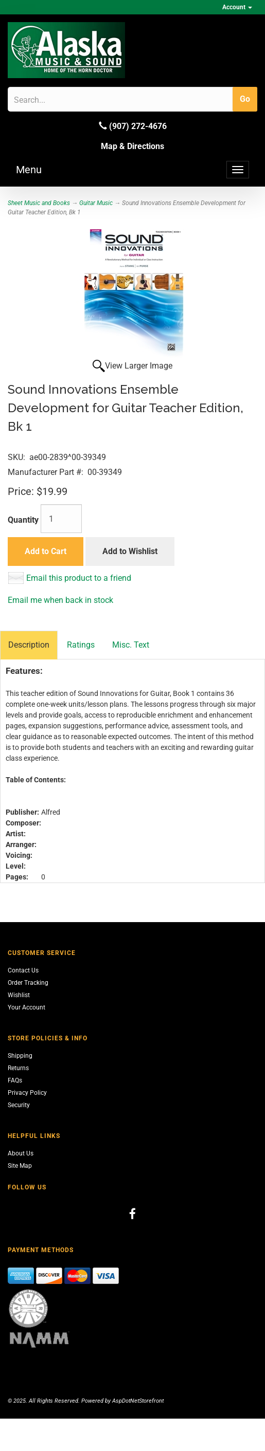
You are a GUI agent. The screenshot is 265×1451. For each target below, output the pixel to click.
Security (19, 1105)
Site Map (20, 1165)
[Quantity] (61, 518)
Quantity (23, 520)
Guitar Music (96, 203)
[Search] (63, 100)
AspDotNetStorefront (138, 1401)
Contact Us (23, 970)
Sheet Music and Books (39, 203)
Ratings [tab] (81, 645)
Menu (29, 169)
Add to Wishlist (129, 551)
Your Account (26, 1007)
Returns (18, 1068)
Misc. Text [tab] (130, 645)
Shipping (20, 1055)
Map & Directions (132, 146)
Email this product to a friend (78, 578)
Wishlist (19, 995)
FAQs (15, 1080)
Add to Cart (45, 551)
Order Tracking (28, 982)
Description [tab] (28, 645)
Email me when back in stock (60, 600)
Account (237, 7)
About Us (20, 1153)
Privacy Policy (27, 1092)
